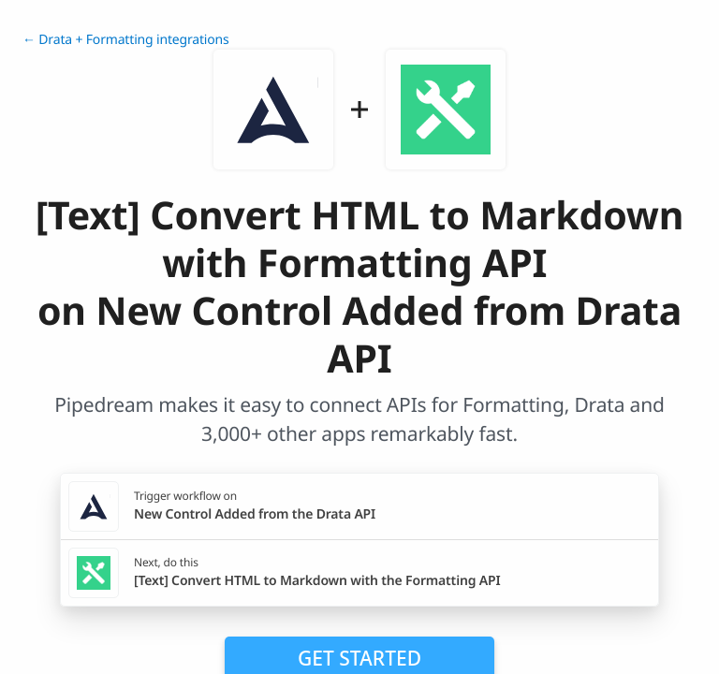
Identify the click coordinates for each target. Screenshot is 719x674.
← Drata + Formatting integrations (125, 40)
